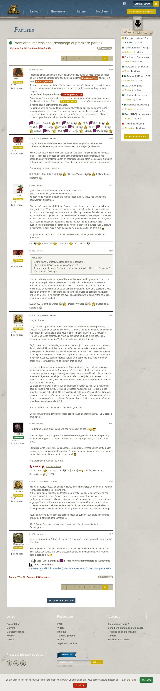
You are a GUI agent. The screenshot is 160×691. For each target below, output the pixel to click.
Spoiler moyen (89, 78)
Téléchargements (66, 635)
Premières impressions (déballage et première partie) (55, 43)
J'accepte (146, 680)
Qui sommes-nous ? (118, 624)
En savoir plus (129, 680)
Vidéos (61, 628)
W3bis (18, 144)
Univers (11, 628)
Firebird (18, 434)
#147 (111, 482)
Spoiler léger (68, 101)
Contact (112, 635)
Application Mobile (67, 643)
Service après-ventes (119, 639)
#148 (111, 534)
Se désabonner (64, 666)
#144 (111, 251)
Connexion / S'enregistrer (141, 11)
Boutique (101, 11)
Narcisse (18, 79)
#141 (111, 70)
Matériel (11, 635)
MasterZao (18, 544)
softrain (18, 325)
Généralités (45, 48)
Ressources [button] (59, 11)
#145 (111, 315)
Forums (81, 11)
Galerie (10, 639)
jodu (18, 195)
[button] (125, 4)
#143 (111, 185)
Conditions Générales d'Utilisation (126, 628)
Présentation (13, 624)
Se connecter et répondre (61, 600)
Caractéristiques (15, 632)
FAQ (59, 624)
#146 (111, 424)
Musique (61, 632)
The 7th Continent (29, 48)
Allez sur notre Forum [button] (136, 136)
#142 (111, 138)
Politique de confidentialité (122, 632)
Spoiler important (72, 94)
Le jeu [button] (35, 11)
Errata (60, 639)
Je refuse (80, 685)
